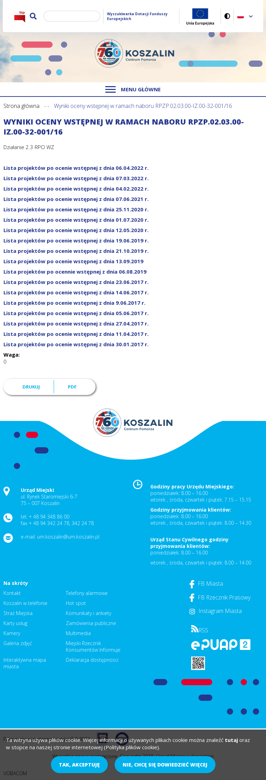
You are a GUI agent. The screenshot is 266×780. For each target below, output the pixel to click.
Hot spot (76, 603)
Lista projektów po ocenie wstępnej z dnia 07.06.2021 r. (76, 198)
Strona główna (21, 106)
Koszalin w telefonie (25, 603)
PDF (72, 387)
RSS (199, 630)
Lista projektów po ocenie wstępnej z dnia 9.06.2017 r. (74, 302)
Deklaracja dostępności (92, 660)
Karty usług (15, 623)
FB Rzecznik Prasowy (219, 597)
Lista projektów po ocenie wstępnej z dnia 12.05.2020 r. (76, 230)
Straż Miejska (18, 613)
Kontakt (12, 593)
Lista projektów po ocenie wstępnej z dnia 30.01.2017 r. (76, 344)
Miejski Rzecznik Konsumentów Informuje (93, 646)
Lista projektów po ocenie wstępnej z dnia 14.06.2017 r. (76, 292)
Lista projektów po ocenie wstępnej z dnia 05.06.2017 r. (76, 313)
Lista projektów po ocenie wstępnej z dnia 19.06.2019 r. (76, 240)
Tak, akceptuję (79, 764)
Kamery (11, 633)
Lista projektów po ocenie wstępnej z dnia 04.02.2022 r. (76, 188)
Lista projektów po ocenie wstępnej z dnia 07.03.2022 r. (76, 178)
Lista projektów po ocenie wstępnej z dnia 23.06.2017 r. (76, 281)
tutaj (231, 739)
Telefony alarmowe (87, 593)
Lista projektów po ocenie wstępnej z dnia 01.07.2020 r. (76, 219)
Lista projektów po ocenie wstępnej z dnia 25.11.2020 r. (76, 209)
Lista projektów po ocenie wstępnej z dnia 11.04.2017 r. (76, 333)
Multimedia (78, 633)
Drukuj (31, 387)
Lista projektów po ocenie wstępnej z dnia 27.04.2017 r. (76, 323)
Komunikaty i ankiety (88, 613)
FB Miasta (206, 583)
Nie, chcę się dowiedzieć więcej (165, 764)
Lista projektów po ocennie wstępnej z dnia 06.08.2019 (75, 271)
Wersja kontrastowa (227, 16)
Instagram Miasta (215, 611)
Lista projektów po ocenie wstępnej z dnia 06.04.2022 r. (76, 167)
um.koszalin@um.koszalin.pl (68, 536)
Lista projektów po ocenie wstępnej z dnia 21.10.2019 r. (76, 250)
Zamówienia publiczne (91, 623)
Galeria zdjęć (17, 643)
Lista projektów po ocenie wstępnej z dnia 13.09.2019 (73, 261)
